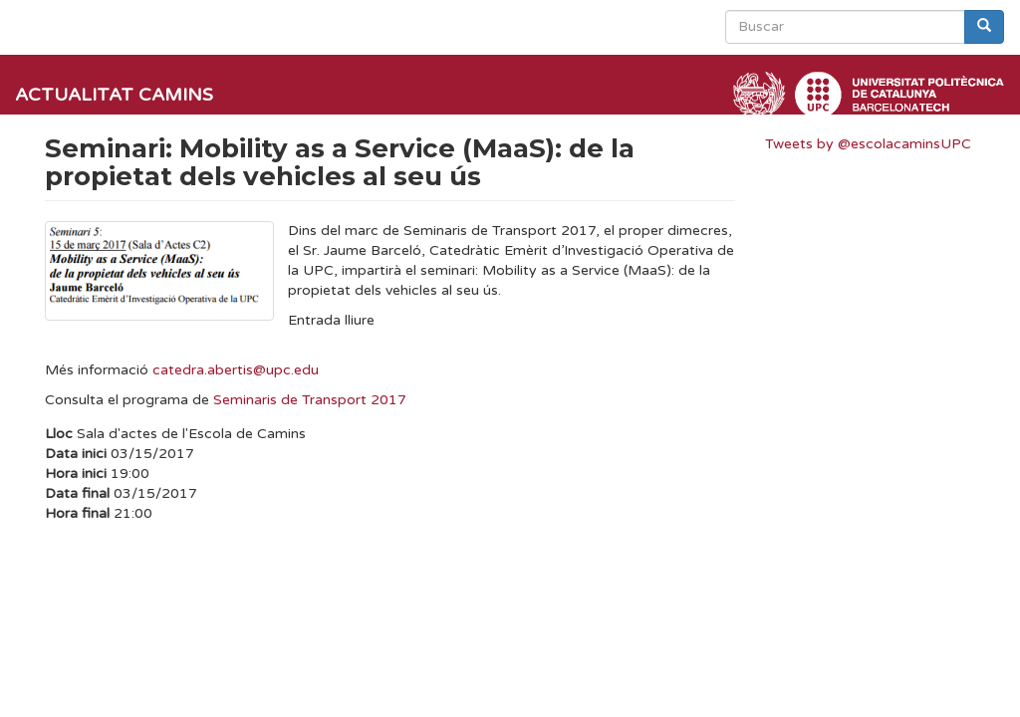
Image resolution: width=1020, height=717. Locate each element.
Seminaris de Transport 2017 (309, 399)
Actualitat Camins (114, 95)
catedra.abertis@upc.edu (235, 369)
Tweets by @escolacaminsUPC (868, 143)
